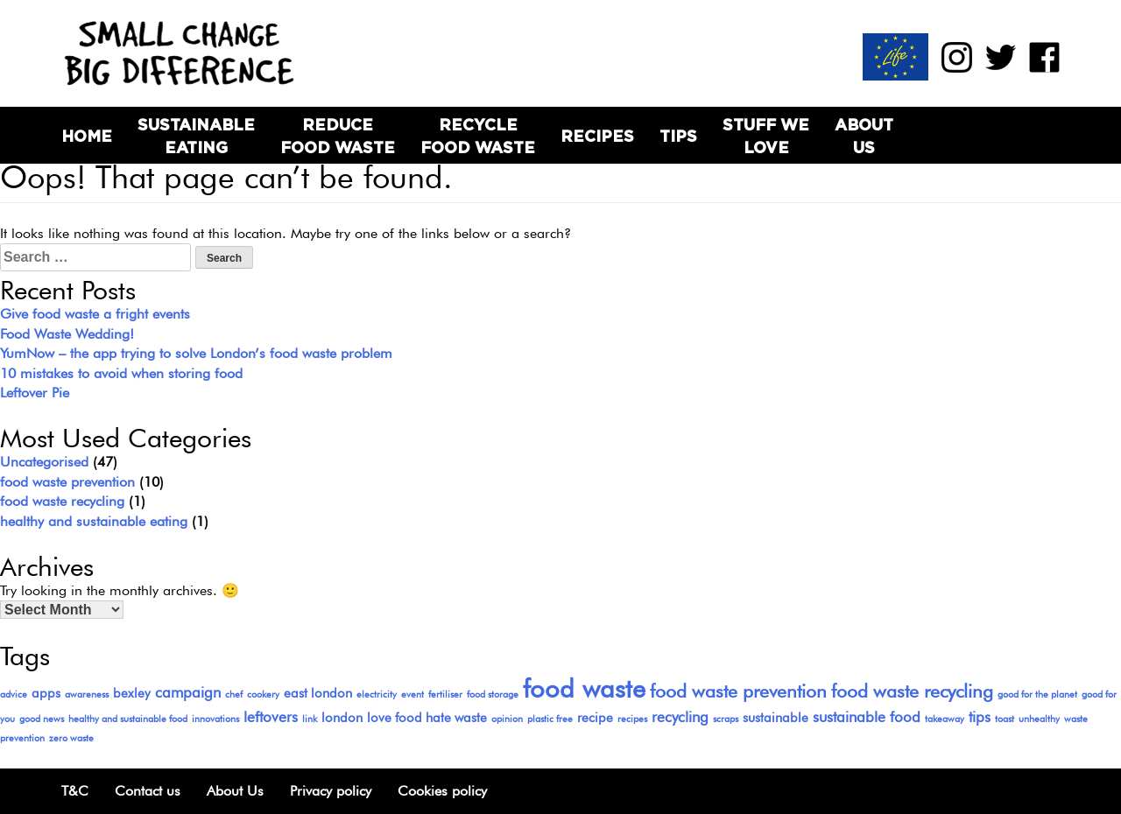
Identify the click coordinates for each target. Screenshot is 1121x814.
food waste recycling (62, 501)
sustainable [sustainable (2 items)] (775, 717)
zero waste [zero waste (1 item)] (71, 738)
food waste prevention (67, 482)
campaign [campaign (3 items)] (188, 692)
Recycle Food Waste (477, 136)
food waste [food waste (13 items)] (584, 688)
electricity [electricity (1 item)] (376, 694)
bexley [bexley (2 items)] (132, 692)
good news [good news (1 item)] (41, 719)
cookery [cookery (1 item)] (263, 694)
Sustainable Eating (196, 136)
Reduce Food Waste (337, 136)
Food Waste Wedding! (67, 334)
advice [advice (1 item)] (13, 694)
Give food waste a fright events (95, 313)
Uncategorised (44, 461)
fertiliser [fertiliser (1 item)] (445, 694)
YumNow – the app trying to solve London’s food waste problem (196, 353)
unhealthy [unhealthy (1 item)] (1039, 719)
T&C (74, 790)
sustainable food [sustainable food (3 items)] (866, 716)
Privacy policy (330, 790)
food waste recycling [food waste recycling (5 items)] (912, 691)
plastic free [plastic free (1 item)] (550, 719)
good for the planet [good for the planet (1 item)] (1037, 694)
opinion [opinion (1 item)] (507, 719)
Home (86, 136)
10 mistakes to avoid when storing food (121, 373)
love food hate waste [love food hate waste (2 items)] (427, 717)
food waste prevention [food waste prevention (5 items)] (738, 691)
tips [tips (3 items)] (980, 716)
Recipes (597, 136)
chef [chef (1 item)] (234, 694)
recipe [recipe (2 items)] (595, 717)
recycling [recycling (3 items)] (680, 716)
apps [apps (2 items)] (46, 692)
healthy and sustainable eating (93, 521)
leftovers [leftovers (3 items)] (270, 716)
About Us (864, 136)
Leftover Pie (34, 392)
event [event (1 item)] (412, 694)
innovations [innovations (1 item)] (215, 719)
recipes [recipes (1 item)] (632, 719)
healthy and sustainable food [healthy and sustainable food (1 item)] (127, 719)
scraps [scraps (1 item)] (725, 719)
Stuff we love (766, 136)
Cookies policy (442, 790)
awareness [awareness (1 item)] (87, 694)
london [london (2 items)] (342, 717)
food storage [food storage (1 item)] (492, 694)
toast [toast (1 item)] (1004, 719)
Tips (678, 136)
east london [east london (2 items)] (318, 692)
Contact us (147, 790)
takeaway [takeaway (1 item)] (944, 719)
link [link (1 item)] (309, 719)
